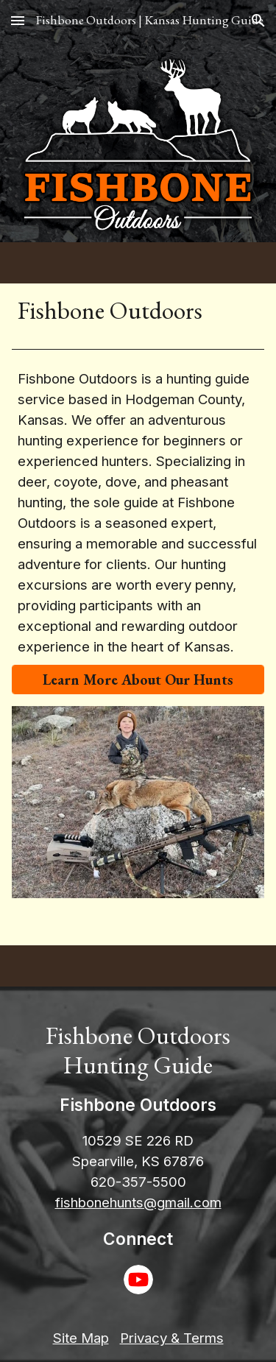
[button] (17, 20)
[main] (138, 310)
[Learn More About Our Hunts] (138, 679)
